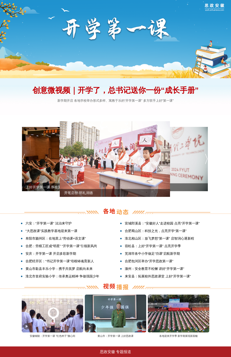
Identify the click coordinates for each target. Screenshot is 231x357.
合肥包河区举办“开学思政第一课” (149, 261)
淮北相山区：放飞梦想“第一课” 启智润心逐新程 (159, 238)
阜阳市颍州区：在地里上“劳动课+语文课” (56, 238)
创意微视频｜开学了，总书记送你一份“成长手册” (115, 90)
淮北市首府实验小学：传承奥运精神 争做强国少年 (62, 276)
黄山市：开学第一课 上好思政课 (115, 336)
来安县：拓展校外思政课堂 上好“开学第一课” (158, 276)
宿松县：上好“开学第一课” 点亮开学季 (153, 246)
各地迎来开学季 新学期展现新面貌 (178, 336)
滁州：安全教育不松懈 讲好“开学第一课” (154, 268)
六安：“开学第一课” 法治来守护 (49, 223)
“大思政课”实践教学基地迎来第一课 (51, 231)
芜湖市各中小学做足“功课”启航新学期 (152, 253)
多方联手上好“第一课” (158, 100)
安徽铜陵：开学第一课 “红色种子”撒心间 (52, 336)
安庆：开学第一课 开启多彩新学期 (51, 253)
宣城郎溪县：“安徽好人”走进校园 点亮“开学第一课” (162, 223)
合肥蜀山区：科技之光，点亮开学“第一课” (156, 231)
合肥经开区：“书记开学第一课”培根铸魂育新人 (60, 261)
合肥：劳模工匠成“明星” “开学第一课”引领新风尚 (61, 246)
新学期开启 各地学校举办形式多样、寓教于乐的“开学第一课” (99, 100)
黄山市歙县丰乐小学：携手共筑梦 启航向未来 (59, 268)
